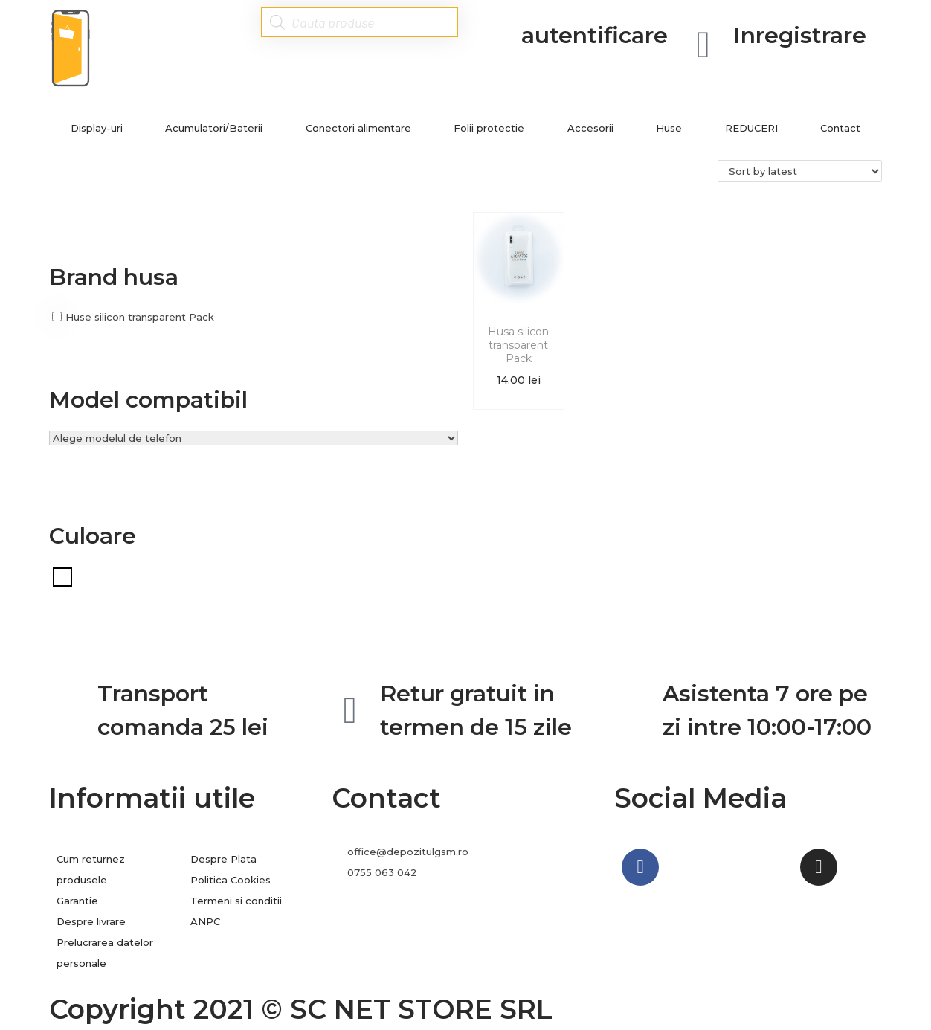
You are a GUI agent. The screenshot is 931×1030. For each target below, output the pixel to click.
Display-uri (97, 128)
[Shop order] (799, 171)
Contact (840, 128)
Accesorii (590, 128)
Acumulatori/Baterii (213, 128)
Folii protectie (489, 128)
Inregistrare (799, 35)
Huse (669, 128)
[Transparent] (62, 576)
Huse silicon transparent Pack (139, 317)
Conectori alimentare (358, 128)
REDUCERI (751, 128)
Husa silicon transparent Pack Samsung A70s (518, 359)
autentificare (594, 35)
